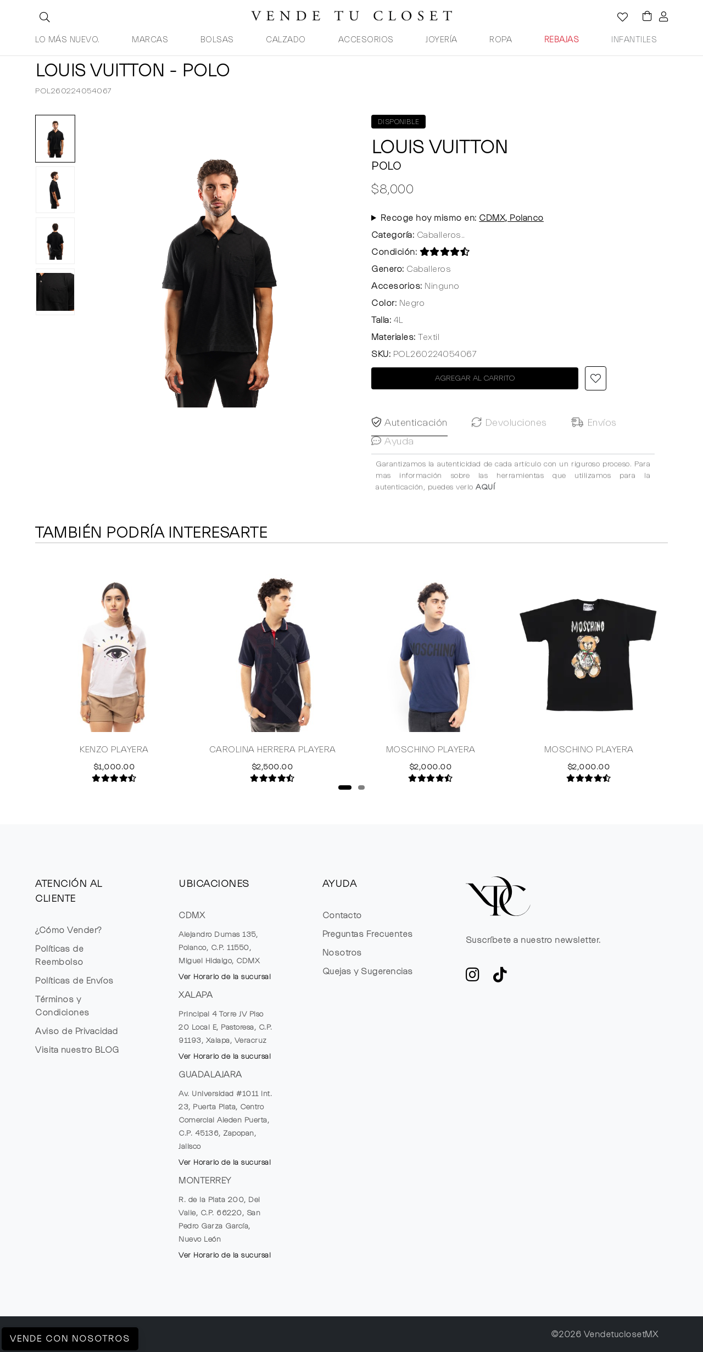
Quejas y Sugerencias (367, 971)
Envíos (594, 445)
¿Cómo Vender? (68, 930)
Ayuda (392, 464)
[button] (43, 17)
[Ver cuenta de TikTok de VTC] (500, 978)
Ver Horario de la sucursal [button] (224, 977)
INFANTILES (634, 39)
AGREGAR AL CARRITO (475, 378)
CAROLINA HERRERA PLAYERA (272, 751)
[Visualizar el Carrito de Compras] (642, 17)
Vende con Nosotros (70, 1339)
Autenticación (409, 445)
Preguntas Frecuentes (367, 934)
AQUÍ (485, 510)
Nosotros (342, 953)
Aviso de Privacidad (76, 1031)
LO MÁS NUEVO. (67, 39)
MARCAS (150, 39)
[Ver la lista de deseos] (616, 18)
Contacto (342, 915)
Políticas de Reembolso (59, 955)
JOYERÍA (441, 39)
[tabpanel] (114, 670)
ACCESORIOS (366, 39)
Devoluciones (509, 445)
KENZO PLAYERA (114, 751)
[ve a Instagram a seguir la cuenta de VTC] (473, 978)
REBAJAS (561, 39)
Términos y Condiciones (62, 1006)
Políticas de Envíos (74, 981)
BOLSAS (217, 39)
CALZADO (286, 39)
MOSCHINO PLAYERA (431, 751)
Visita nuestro (77, 1050)
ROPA (500, 39)
